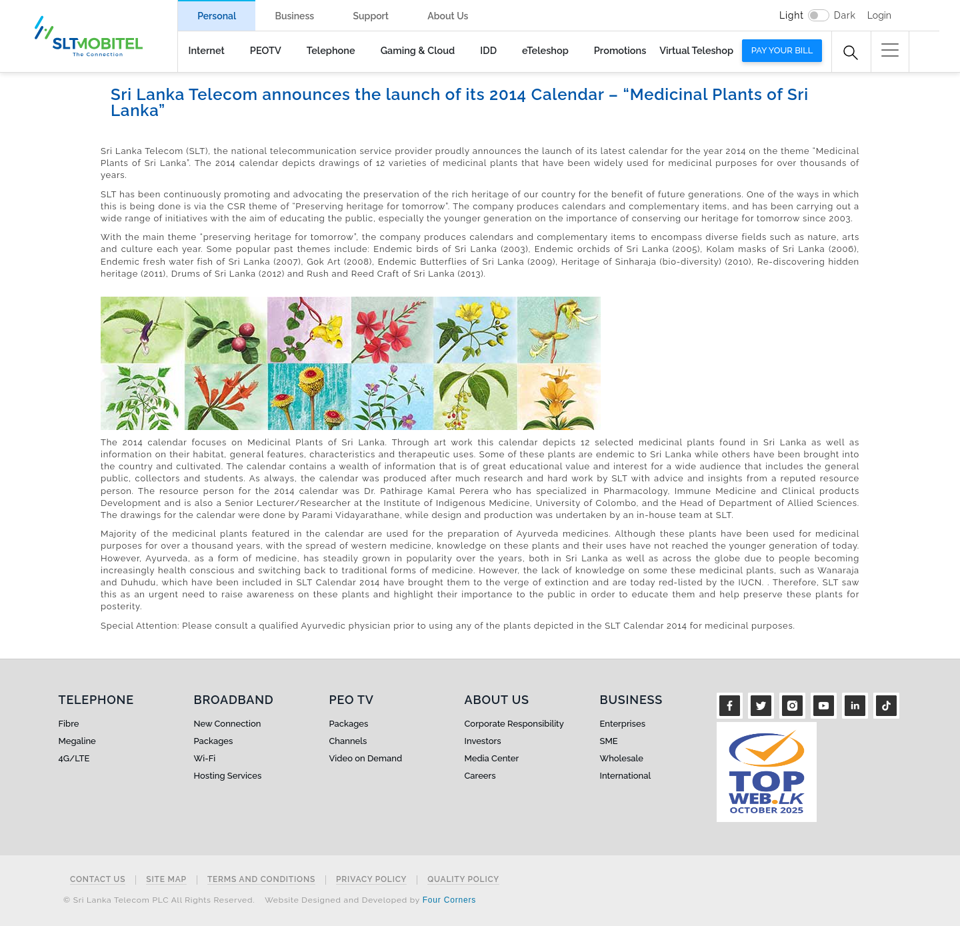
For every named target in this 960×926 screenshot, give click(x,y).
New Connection (227, 724)
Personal (216, 16)
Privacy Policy (371, 879)
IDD (488, 50)
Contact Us (97, 879)
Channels (348, 741)
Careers (480, 776)
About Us (447, 16)
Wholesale (621, 758)
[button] (890, 50)
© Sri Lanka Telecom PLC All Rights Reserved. (159, 900)
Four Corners (449, 900)
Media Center (492, 758)
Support (371, 16)
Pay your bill (782, 50)
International (625, 776)
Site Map (166, 879)
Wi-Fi (205, 758)
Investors (483, 741)
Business (294, 16)
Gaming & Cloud (418, 50)
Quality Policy (463, 879)
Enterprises (622, 724)
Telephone (331, 50)
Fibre (69, 724)
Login (879, 15)
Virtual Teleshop (696, 50)
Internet (207, 50)
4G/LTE (74, 758)
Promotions (620, 50)
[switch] (818, 15)
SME (609, 741)
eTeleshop (545, 50)
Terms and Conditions (261, 879)
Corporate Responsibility (514, 724)
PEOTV (265, 50)
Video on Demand (366, 758)
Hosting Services (228, 776)
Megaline (77, 741)
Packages (213, 741)
